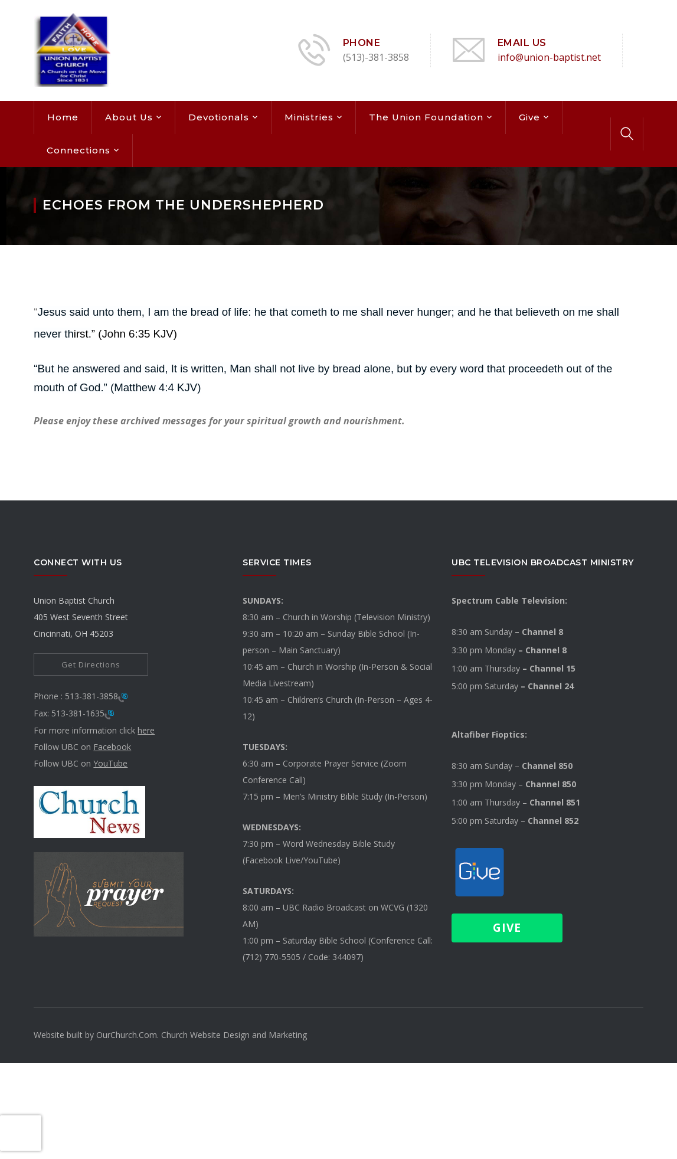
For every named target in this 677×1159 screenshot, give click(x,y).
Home (63, 117)
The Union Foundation (426, 117)
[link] (89, 811)
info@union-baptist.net (549, 57)
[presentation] (20, 1133)
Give (529, 117)
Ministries (308, 117)
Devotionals (218, 117)
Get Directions (90, 664)
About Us (129, 117)
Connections (78, 150)
